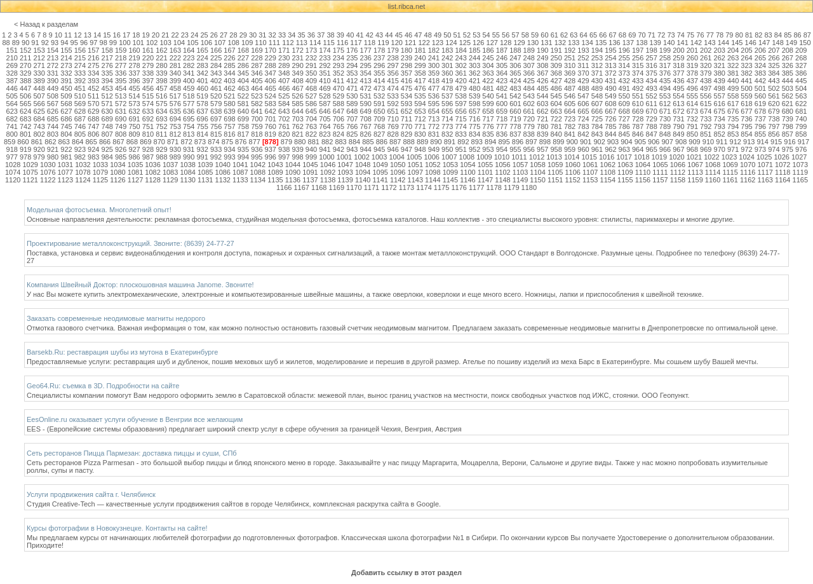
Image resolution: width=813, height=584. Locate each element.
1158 (677, 180)
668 (624, 111)
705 (324, 119)
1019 (659, 157)
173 (311, 50)
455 (134, 88)
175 (338, 50)
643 (284, 111)
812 (175, 134)
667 (610, 111)
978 (25, 157)
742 (25, 126)
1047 (345, 164)
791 (692, 126)
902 (599, 142)
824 (338, 134)
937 (270, 149)
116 (342, 42)
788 (651, 126)
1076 (47, 172)
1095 (379, 172)
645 (311, 111)
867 (118, 142)
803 (52, 134)
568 (66, 103)
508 (52, 96)
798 (787, 126)
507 (38, 96)
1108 (607, 172)
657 (474, 111)
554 (678, 96)
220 (148, 58)
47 (418, 35)
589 (352, 103)
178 (379, 50)
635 (175, 111)
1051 (415, 164)
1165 (800, 180)
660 (515, 111)
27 (223, 35)
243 (461, 58)
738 (773, 119)
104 (179, 42)
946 (392, 149)
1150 (537, 180)
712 (420, 119)
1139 (345, 180)
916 (789, 142)
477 (434, 88)
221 (161, 58)
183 (447, 50)
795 (746, 126)
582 (256, 103)
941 (324, 149)
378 (692, 73)
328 (12, 73)
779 (529, 126)
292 (324, 65)
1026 (781, 157)
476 (420, 88)
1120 (12, 180)
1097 (415, 172)
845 (624, 134)
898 (545, 142)
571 (107, 103)
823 (324, 134)
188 (515, 50)
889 (422, 142)
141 (682, 42)
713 (434, 119)
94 (64, 42)
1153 (590, 180)
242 (447, 58)
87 (807, 35)
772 (434, 126)
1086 (223, 172)
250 (555, 58)
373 (624, 73)
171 (284, 50)
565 (25, 103)
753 (175, 126)
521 (229, 96)
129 (519, 42)
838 (529, 134)
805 (80, 134)
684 (38, 119)
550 (624, 96)
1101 (485, 172)
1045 (310, 164)
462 (229, 88)
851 (705, 134)
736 (746, 119)
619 (760, 103)
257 (651, 58)
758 (243, 126)
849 (678, 134)
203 (719, 50)
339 (161, 73)
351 (324, 73)
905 (640, 142)
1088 (257, 172)
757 (229, 126)
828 (392, 134)
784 (597, 126)
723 (569, 119)
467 (297, 88)
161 (148, 50)
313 (610, 65)
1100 (467, 172)
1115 (729, 172)
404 (243, 81)
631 (120, 111)
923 (80, 149)
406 (270, 81)
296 (379, 65)
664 (569, 111)
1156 (642, 180)
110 (260, 42)
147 (764, 42)
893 (477, 142)
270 (25, 65)
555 (692, 96)
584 (284, 103)
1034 (117, 164)
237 (379, 58)
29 (243, 35)
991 (202, 157)
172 (297, 50)
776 (488, 126)
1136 (292, 180)
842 (583, 134)
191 (555, 50)
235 (352, 58)
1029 (30, 164)
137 (628, 42)
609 (624, 103)
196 (624, 50)
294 (352, 65)
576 (175, 103)
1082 (152, 172)
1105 (555, 172)
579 (216, 103)
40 (350, 35)
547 (583, 96)
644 (297, 111)
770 (406, 126)
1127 (135, 180)
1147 (485, 180)
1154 (607, 180)
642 (270, 111)
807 (107, 134)
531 (366, 96)
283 (202, 65)
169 (256, 50)
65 (593, 35)
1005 (414, 157)
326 (787, 65)
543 (529, 96)
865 (91, 142)
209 (801, 50)
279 (148, 65)
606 (583, 103)
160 (134, 50)
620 (773, 103)
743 (38, 126)
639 (229, 111)
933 (216, 149)
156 (80, 50)
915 (776, 142)
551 (637, 96)
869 (145, 142)
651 (392, 111)
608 (610, 103)
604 (555, 103)
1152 (572, 180)
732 (692, 119)
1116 (747, 172)
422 (488, 81)
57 (515, 35)
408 (297, 81)
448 (38, 88)
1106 (572, 172)
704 (311, 119)
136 (614, 42)
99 (113, 42)
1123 (65, 180)
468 (311, 88)
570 (93, 103)
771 (420, 126)
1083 (170, 172)
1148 (502, 180)
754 (188, 126)
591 (379, 103)
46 (408, 35)
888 (408, 142)
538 (461, 96)
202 (705, 50)
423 (501, 81)
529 (338, 96)
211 (25, 58)
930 (175, 149)
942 (338, 149)
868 (132, 142)
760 (270, 126)
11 (68, 35)
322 (733, 65)
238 (392, 58)
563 (801, 96)
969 (705, 149)
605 (569, 103)
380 (719, 73)
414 (379, 81)
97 (93, 42)
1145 (450, 180)
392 (80, 81)
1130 (187, 180)
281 (175, 65)
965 (651, 149)
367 (542, 73)
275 (93, 65)
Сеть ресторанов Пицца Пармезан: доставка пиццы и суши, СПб (132, 453)
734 (719, 119)
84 (778, 35)
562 (787, 96)
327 (801, 65)
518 (188, 96)
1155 (625, 180)
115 (328, 42)
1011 (519, 157)
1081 (135, 172)
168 (243, 50)
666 (597, 111)
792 (705, 126)
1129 (170, 180)
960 (583, 149)
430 (597, 81)
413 (366, 81)
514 (134, 96)
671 (665, 111)
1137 (310, 180)
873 (200, 142)
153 (38, 50)
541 (501, 96)
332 (66, 73)
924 (93, 149)
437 (692, 81)
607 (597, 103)
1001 (344, 157)
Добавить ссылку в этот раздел (406, 572)
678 (760, 111)
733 (705, 119)
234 (338, 58)
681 (801, 111)
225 (216, 58)
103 (165, 42)
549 (610, 96)
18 (136, 35)
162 (161, 50)
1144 (432, 180)
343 (216, 73)
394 (107, 81)
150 (804, 42)
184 (461, 50)
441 (746, 81)
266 (773, 58)
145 (736, 42)
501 (760, 88)
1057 (520, 164)
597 (461, 103)
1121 (30, 180)
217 (107, 58)
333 (80, 73)
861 (37, 142)
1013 (553, 157)
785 (610, 126)
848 (665, 134)
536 (434, 96)
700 (256, 119)
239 (406, 58)
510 (80, 96)
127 (492, 42)
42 (369, 35)
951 (461, 149)
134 (587, 42)
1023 (729, 157)
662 (542, 111)
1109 (625, 172)
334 (93, 73)
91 (35, 42)
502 (773, 88)
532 (379, 96)
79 (729, 35)
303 (474, 65)
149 (791, 42)
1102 (502, 172)
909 (694, 142)
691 (134, 119)
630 (107, 111)
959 (569, 149)
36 (311, 35)
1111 (660, 172)
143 (709, 42)
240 (420, 58)
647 (338, 111)
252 (583, 58)
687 (80, 119)
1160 (712, 180)
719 (515, 119)
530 (352, 96)
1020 (676, 157)
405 (256, 81)
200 (678, 50)
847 (651, 134)
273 (66, 65)
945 (379, 149)
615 (705, 103)
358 (420, 73)
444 (787, 81)
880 (300, 142)
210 (12, 58)
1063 (625, 164)
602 (529, 103)
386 (801, 73)
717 (488, 119)
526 (297, 96)
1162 (747, 180)
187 (501, 50)
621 (787, 103)
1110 (642, 172)
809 (134, 134)
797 (773, 126)
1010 (501, 157)
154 (52, 50)
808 (120, 134)
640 (243, 111)
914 (762, 142)
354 (366, 73)
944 (366, 149)
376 (665, 73)
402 (216, 81)
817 (243, 134)
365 (515, 73)
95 (74, 42)
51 (457, 35)
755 (202, 126)
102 (152, 42)
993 (229, 157)
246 (501, 58)
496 (692, 88)
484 (529, 88)
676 (733, 111)
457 (161, 88)
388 (25, 81)
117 (355, 42)
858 (801, 134)
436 (678, 81)
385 (787, 73)
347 (270, 73)
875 (227, 142)
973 (760, 149)
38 (330, 35)
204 (733, 50)
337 (134, 73)
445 (801, 81)
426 (542, 81)
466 (284, 88)
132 (560, 42)
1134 (257, 180)
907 (667, 142)
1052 (432, 164)
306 (515, 65)
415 (392, 81)
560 (760, 96)
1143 (415, 180)
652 (406, 111)
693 (161, 119)
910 (708, 142)
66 (603, 35)
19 (146, 35)
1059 (555, 164)
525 (284, 96)
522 (243, 96)
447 (25, 88)
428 (569, 81)
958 (555, 149)
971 (733, 149)
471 (352, 88)
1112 (677, 172)
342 (202, 73)
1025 (764, 157)
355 (379, 73)
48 (428, 35)
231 (297, 58)
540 (488, 96)
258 (665, 58)
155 (66, 50)
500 (746, 88)
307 (529, 65)
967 (678, 149)
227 (243, 58)
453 (107, 88)
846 (637, 134)
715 (461, 119)
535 (420, 96)
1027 (799, 157)
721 (542, 119)
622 (801, 103)
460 (202, 88)
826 (366, 134)
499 (733, 88)
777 (501, 126)
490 (610, 88)
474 (392, 88)
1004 (396, 157)
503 (787, 88)
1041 (240, 164)
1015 (588, 157)
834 (474, 134)
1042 (257, 164)
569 (80, 103)
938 (284, 149)
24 (194, 35)
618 (746, 103)
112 (287, 42)
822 (311, 134)
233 (324, 58)
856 (773, 134)
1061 (590, 164)
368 (555, 73)
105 (192, 42)
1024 (746, 157)
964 (637, 149)
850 (692, 134)
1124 (82, 180)
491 (624, 88)
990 (188, 157)
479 (461, 88)
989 (175, 157)
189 (529, 50)
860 (23, 142)
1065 (660, 164)
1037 (170, 164)
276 (107, 65)
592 (392, 103)
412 (352, 81)
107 (219, 42)
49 (437, 35)
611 (651, 103)
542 (515, 96)
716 (474, 119)
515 (148, 96)
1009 (484, 157)
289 (284, 65)
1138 (327, 180)
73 (671, 35)
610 (637, 103)
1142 (397, 180)
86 (797, 35)
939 (297, 149)
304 (488, 65)
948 (420, 149)
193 (583, 50)
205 (746, 50)
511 (93, 96)
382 (746, 73)
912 (735, 142)
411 (338, 81)
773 (447, 126)
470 (338, 88)
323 (746, 65)
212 (38, 58)
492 (637, 88)
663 (555, 111)
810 (148, 134)
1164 (782, 180)
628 (80, 111)
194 (597, 50)
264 (746, 58)
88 (6, 42)
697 (216, 119)
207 (773, 50)
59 (535, 35)
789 (665, 126)
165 (202, 50)
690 (120, 119)
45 (399, 35)
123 (437, 42)
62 (564, 35)
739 (787, 119)
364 (501, 73)
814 (202, 134)
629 (93, 111)
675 (719, 111)
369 (569, 73)
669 (637, 111)
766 (352, 126)
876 (240, 142)
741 (12, 126)
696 (202, 119)
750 (134, 126)
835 (488, 134)
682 (12, 119)
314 (624, 65)
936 (256, 149)
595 (434, 103)
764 (324, 126)
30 (253, 35)
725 (597, 119)
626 (52, 111)
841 (569, 134)
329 (25, 73)
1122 (47, 180)
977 (12, 157)
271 (38, 65)
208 (787, 50)
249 (542, 58)
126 (478, 42)
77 (710, 35)
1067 (694, 164)
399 (175, 81)
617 (733, 103)
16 (117, 35)
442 (760, 81)
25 (204, 35)
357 (406, 73)
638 (216, 111)
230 (284, 58)
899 (558, 142)
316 (651, 65)
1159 (694, 180)
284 (216, 65)
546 (569, 96)
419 (447, 81)
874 (213, 142)
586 (311, 103)
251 (569, 58)
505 (12, 96)
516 (161, 96)
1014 (571, 157)
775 (474, 126)
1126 (117, 180)
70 (641, 35)
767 (366, 126)
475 (406, 88)
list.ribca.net (407, 6)
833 (461, 134)
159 (120, 50)
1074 (12, 172)
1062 (607, 164)
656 (461, 111)
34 (291, 35)
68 (622, 35)
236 (366, 58)
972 (746, 149)
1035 (135, 164)
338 (148, 73)
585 (297, 103)
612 (665, 103)
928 (148, 149)
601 (515, 103)
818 (256, 134)
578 (202, 103)
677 (746, 111)
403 (229, 81)
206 (760, 50)
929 (161, 149)
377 (678, 73)
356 (392, 73)
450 (66, 88)
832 (447, 134)
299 (420, 65)
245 (488, 58)
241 (434, 58)
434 (651, 81)
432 (624, 81)
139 (655, 42)
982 (80, 157)
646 (324, 111)
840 (555, 134)
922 (66, 149)
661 (529, 111)
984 (106, 157)
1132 (223, 180)
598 (474, 103)
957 (542, 149)
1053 (450, 164)
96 (84, 42)
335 (107, 73)
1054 (467, 164)
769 (392, 126)
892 (463, 142)
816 (229, 134)
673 (692, 111)
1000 (326, 157)
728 (637, 119)
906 (653, 142)
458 (175, 88)
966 (665, 149)
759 (256, 126)
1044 (292, 164)
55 (496, 35)
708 (366, 119)
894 (490, 142)
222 (175, 58)
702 (284, 119)
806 (93, 134)
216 (93, 58)
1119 (800, 172)
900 (572, 142)
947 (406, 149)
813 (188, 134)
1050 (397, 164)
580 (229, 103)
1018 (641, 157)
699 (243, 119)
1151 (555, 180)
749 (120, 126)
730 (665, 119)
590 (366, 103)
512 (107, 96)
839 (542, 134)
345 (243, 73)
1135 (275, 180)
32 (272, 35)
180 (406, 50)
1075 (30, 172)
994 (243, 157)
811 (161, 134)
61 (554, 35)
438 (705, 81)
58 (525, 35)
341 (188, 73)
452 (93, 88)
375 (651, 73)
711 (406, 119)
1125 (100, 180)
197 (637, 50)
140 (669, 42)
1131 (205, 180)
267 (787, 58)
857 (787, 134)
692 (148, 119)
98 (103, 42)
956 (529, 149)
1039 (205, 164)
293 (338, 65)
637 (202, 111)
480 (474, 88)
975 (787, 149)
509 (66, 96)
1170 (353, 187)
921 (52, 149)
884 (354, 142)
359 (434, 73)
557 (719, 96)
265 (760, 58)
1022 (711, 157)
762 (297, 126)
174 (324, 50)
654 (434, 111)
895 (503, 142)
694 (175, 119)
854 (746, 134)
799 (801, 126)
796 (760, 126)
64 (584, 35)
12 (77, 35)
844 (610, 134)
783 (583, 126)
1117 (764, 172)
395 (120, 81)
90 (25, 42)
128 (505, 42)
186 (488, 50)
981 (66, 157)
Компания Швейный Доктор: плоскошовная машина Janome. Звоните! (140, 285)
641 (256, 111)
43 (379, 35)
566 (38, 103)
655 (447, 111)
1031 (65, 164)
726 (610, 119)
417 (420, 81)
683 (25, 119)
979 (38, 157)
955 (515, 149)
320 (705, 65)
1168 (318, 187)
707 (352, 119)
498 (719, 88)
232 (311, 58)
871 (172, 142)
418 (434, 81)
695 (188, 119)
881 (313, 142)
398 (161, 81)
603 (542, 103)
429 (583, 81)
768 (379, 126)
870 (159, 142)
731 (678, 119)
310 (569, 65)
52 (467, 35)
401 (202, 81)
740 (801, 119)
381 (733, 73)
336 (120, 73)
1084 (187, 172)
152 (25, 50)
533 (392, 96)
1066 (677, 164)
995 (256, 157)
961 (597, 149)
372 (610, 73)
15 (107, 35)
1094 (362, 172)
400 (188, 81)
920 (38, 149)
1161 (729, 180)
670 (651, 111)
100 (124, 42)
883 (340, 142)
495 (678, 88)
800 (12, 134)
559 (746, 96)
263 (733, 58)
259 (678, 58)
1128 (152, 180)
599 (488, 103)
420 (461, 81)
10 (58, 35)
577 (188, 103)
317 (665, 65)
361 (461, 73)
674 (705, 111)
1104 (537, 172)
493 (651, 88)
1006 (432, 157)
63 (573, 35)
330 (38, 73)
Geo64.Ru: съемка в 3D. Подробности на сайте (103, 386)
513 (120, 96)
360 (447, 73)
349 (297, 73)
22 (174, 35)
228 (256, 58)
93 (54, 42)
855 (760, 134)
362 (474, 73)
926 (120, 149)
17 (126, 35)
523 (256, 96)
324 (760, 65)
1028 (12, 164)
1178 (493, 187)
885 (367, 142)
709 (379, 119)
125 (465, 42)
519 (202, 96)
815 (216, 134)
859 (9, 142)
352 (338, 73)
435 (665, 81)
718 (501, 119)
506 (25, 96)
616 (719, 103)
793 (719, 126)
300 (434, 65)
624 (25, 111)
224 (202, 58)
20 (155, 35)
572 (120, 103)
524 (270, 96)
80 (739, 35)
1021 (694, 157)
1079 (100, 172)
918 (12, 149)
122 (423, 42)
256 (637, 58)
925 (107, 149)
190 (542, 50)
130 (533, 42)
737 (760, 119)
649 (366, 111)
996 (270, 157)
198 (651, 50)
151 (12, 50)
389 (38, 81)
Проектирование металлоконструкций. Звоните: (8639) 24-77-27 (130, 243)
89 (16, 42)
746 (80, 126)
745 (66, 126)
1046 (327, 164)
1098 (432, 172)
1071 (764, 164)
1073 (800, 164)
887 (395, 142)
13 (87, 35)
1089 (275, 172)
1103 (520, 172)
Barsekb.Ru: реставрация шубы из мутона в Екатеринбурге (122, 352)
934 (229, 149)
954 (501, 149)
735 (733, 119)
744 (52, 126)
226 (229, 58)
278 (134, 65)
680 (787, 111)
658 (488, 111)
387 (12, 81)
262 (719, 58)
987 (148, 157)
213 (52, 58)
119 (383, 42)
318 (678, 65)
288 (270, 65)
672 (678, 111)
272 (52, 65)
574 (148, 103)
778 (515, 126)
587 (324, 103)
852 (719, 134)
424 (515, 81)
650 (379, 111)
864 (77, 142)
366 (529, 73)
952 (474, 149)
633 (148, 111)
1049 (379, 164)
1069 (729, 164)
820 (284, 134)
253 (597, 58)
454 (120, 88)
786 (624, 126)
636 (188, 111)
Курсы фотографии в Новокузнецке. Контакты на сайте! (117, 528)
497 (705, 88)
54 (486, 35)
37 (321, 35)
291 (311, 65)
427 (555, 81)
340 (175, 73)
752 (161, 126)
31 (262, 35)
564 (12, 103)
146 (750, 42)
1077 (65, 172)
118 (369, 42)
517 (175, 96)
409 (311, 81)
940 (311, 149)
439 (719, 81)
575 (161, 103)
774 (461, 126)
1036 (152, 164)
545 (555, 96)
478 (447, 88)
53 (476, 35)
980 (52, 157)
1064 (642, 164)
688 (93, 119)
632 (134, 111)
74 (681, 35)
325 (773, 65)
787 (637, 126)
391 (66, 81)
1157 (660, 180)
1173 (406, 187)
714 (447, 119)
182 (434, 50)
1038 (187, 164)
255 (624, 58)
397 (148, 81)
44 (389, 35)
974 (773, 149)
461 (216, 88)
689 (107, 119)
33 (282, 35)
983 (93, 157)
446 (12, 88)
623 (12, 111)
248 (529, 58)
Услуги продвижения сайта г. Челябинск (91, 494)
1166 (284, 187)
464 (256, 88)
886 (381, 142)
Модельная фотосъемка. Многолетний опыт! (99, 210)
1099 (450, 172)
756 (216, 126)
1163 (764, 180)
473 (379, 88)
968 (692, 149)
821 (297, 134)
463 (243, 88)
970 (719, 149)
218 (120, 58)
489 (597, 88)
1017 (624, 157)
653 (420, 111)
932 (202, 149)
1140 (362, 180)
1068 (712, 164)
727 (624, 119)
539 (474, 96)
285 (229, 65)
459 (188, 88)
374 (637, 73)
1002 (361, 157)
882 (327, 142)
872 (186, 142)
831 (434, 134)
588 (338, 103)
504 (801, 88)
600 (501, 103)
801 (25, 134)
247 (515, 58)
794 (733, 126)
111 (274, 42)
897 (531, 142)
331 (52, 73)
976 (801, 149)
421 (474, 81)
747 (93, 126)
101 (138, 42)
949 (434, 149)
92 (45, 42)
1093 (345, 172)
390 (52, 81)
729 (651, 119)
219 (134, 58)
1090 (292, 172)
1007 (449, 157)
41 (359, 35)
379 (705, 73)
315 (637, 65)
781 (555, 126)
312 (597, 65)
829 (406, 134)
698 (229, 119)
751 (148, 126)
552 (651, 96)
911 (721, 142)
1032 (82, 164)
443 (773, 81)
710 (392, 119)
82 (758, 35)
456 (148, 88)
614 (692, 103)
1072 (782, 164)
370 (583, 73)
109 (247, 42)
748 (107, 126)
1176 (458, 187)
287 (256, 65)
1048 (362, 164)
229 (270, 58)
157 (93, 50)
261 (705, 58)
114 (315, 42)
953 (488, 149)
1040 (223, 164)
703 (297, 119)
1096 (397, 172)
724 (583, 119)
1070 (747, 164)
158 (107, 50)
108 (233, 42)
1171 (371, 187)
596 (447, 103)
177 (366, 50)
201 (692, 50)
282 (188, 65)
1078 (82, 172)
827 (379, 134)
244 (474, 58)
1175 (441, 187)
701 (270, 119)
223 (188, 58)
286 (243, 65)
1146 (467, 180)
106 (206, 42)
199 (665, 50)
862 (50, 142)
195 (610, 50)
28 (233, 35)
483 (515, 88)
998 (297, 157)
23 (185, 35)
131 (546, 42)
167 (229, 50)
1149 (520, 180)
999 (311, 157)
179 (392, 50)
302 (461, 65)
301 (447, 65)
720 (529, 119)
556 (705, 96)
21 (165, 35)
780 (542, 126)
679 (773, 111)
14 (97, 35)
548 (597, 96)
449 (52, 88)
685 (52, 119)
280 (161, 65)
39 (340, 35)
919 (25, 149)
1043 (275, 164)
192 (569, 50)
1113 (694, 172)
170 (270, 50)
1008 (466, 157)
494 (665, 88)
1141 (379, 180)
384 (773, 73)
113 (301, 42)
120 (397, 42)
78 (719, 35)
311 (583, 65)
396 (134, 81)
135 (601, 42)
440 (733, 81)
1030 (47, 164)
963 (624, 149)
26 (214, 35)
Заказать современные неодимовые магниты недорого (116, 318)
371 (597, 73)
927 (134, 149)
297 (392, 65)
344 (229, 73)
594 (420, 103)
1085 (205, 172)
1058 (537, 164)
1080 (117, 172)
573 (134, 103)
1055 (485, 164)
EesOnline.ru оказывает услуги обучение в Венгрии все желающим (135, 419)
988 (161, 157)
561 (773, 96)
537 (447, 96)
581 (243, 103)
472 (366, 88)
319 (692, 65)
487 (569, 88)
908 (681, 142)
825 (352, 134)
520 (216, 96)
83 (768, 35)
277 (120, 65)
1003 (379, 157)
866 (105, 142)
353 (352, 73)
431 (610, 81)
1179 (511, 187)
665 (583, 111)
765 (338, 126)
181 (420, 50)
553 (665, 96)
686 (66, 119)
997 (284, 157)
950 (447, 149)
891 (449, 142)
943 (352, 149)
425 (529, 81)
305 (501, 65)
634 (161, 111)
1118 (782, 172)
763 (311, 126)
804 (66, 134)
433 (637, 81)
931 (188, 149)
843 (597, 134)
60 (544, 35)
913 (749, 142)
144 (723, 42)
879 (286, 142)
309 (555, 65)
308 (542, 65)
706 (338, 119)
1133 (240, 180)
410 (324, 81)
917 (803, 142)
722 (555, 119)
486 (555, 88)
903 (613, 142)
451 (80, 88)
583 (270, 103)
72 (661, 35)
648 (352, 111)
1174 (423, 187)
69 (632, 35)
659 (501, 111)
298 (406, 65)
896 (517, 142)
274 (80, 65)
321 (719, 65)
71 (651, 35)
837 (515, 134)
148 (777, 42)
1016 (606, 157)
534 (406, 96)
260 (692, 58)
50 (447, 35)
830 (420, 134)
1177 (476, 187)
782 (569, 126)
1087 (240, 172)
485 (542, 88)
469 (324, 88)
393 (93, 81)
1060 (572, 164)
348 (284, 73)
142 (696, 42)
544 (542, 96)
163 (175, 50)
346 (256, 73)
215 (80, 58)
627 (66, 111)
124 (451, 42)
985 (120, 157)
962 (610, 149)
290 (297, 65)
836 (501, 134)
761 (284, 126)
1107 (590, 172)
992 (216, 157)
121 (410, 42)
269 (12, 65)
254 (610, 58)
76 (700, 35)
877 (254, 142)
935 (243, 149)
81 (749, 35)
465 (270, 88)
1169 (336, 187)
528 (324, 96)
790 (678, 126)
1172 (388, 187)
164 (188, 50)
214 (66, 58)
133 (573, 42)
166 (216, 50)
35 (302, 35)
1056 (502, 164)
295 (366, 65)
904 (626, 142)
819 (270, 134)
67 (613, 35)
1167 (301, 187)
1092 (327, 172)
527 (311, 96)
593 (406, 103)
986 (134, 157)
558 (733, 96)
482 (501, 88)
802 (38, 134)
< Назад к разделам (46, 24)
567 (52, 103)
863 (64, 142)
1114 (712, 172)
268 (801, 58)
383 (760, 73)
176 (352, 50)
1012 (536, 157)
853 (733, 134)
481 (488, 88)
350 (311, 73)
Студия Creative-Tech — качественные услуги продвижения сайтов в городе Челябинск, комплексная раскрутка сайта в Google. (234, 504)
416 (406, 81)
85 (787, 35)
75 (690, 35)
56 (505, 35)
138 (641, 42)
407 (284, 81)
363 (488, 73)
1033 (100, 164)
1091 (310, 172)
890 (435, 142)
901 (585, 142)
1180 (529, 187)
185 (474, 50)
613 (678, 103)
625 (38, 111)
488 (583, 88)
